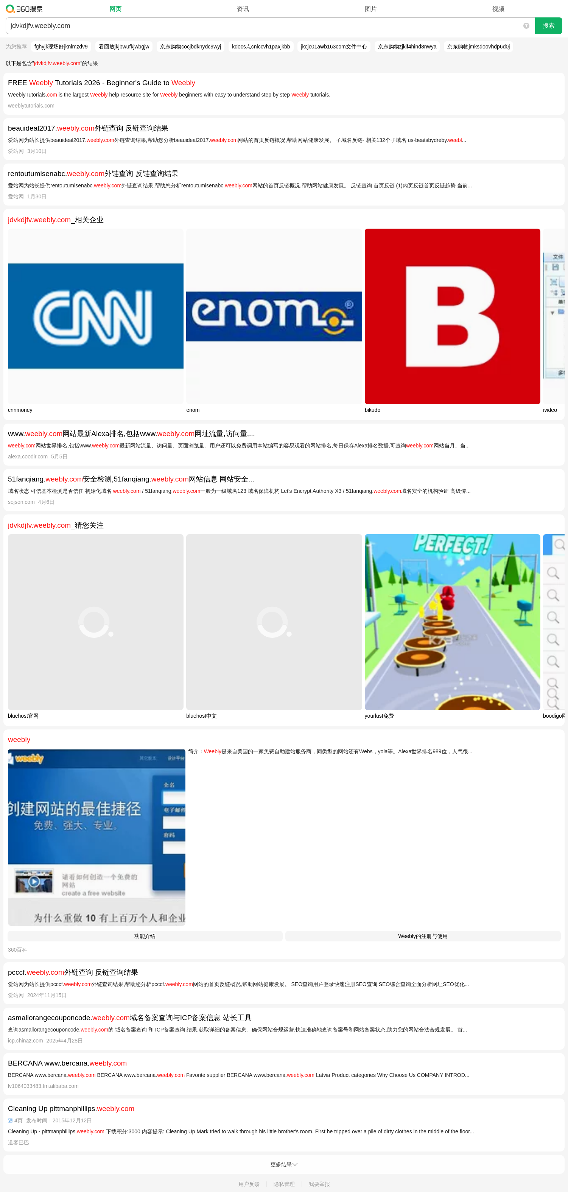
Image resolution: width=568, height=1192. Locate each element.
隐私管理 (284, 1184)
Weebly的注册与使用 (423, 936)
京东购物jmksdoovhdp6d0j (478, 47)
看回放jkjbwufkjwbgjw (124, 47)
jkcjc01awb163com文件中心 (334, 47)
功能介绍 (145, 936)
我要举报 (319, 1184)
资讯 (243, 9)
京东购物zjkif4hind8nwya (407, 47)
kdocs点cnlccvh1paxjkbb (261, 47)
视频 (498, 9)
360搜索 (26, 8)
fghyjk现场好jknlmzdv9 (61, 47)
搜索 (549, 25)
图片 (371, 9)
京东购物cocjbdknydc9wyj (190, 47)
